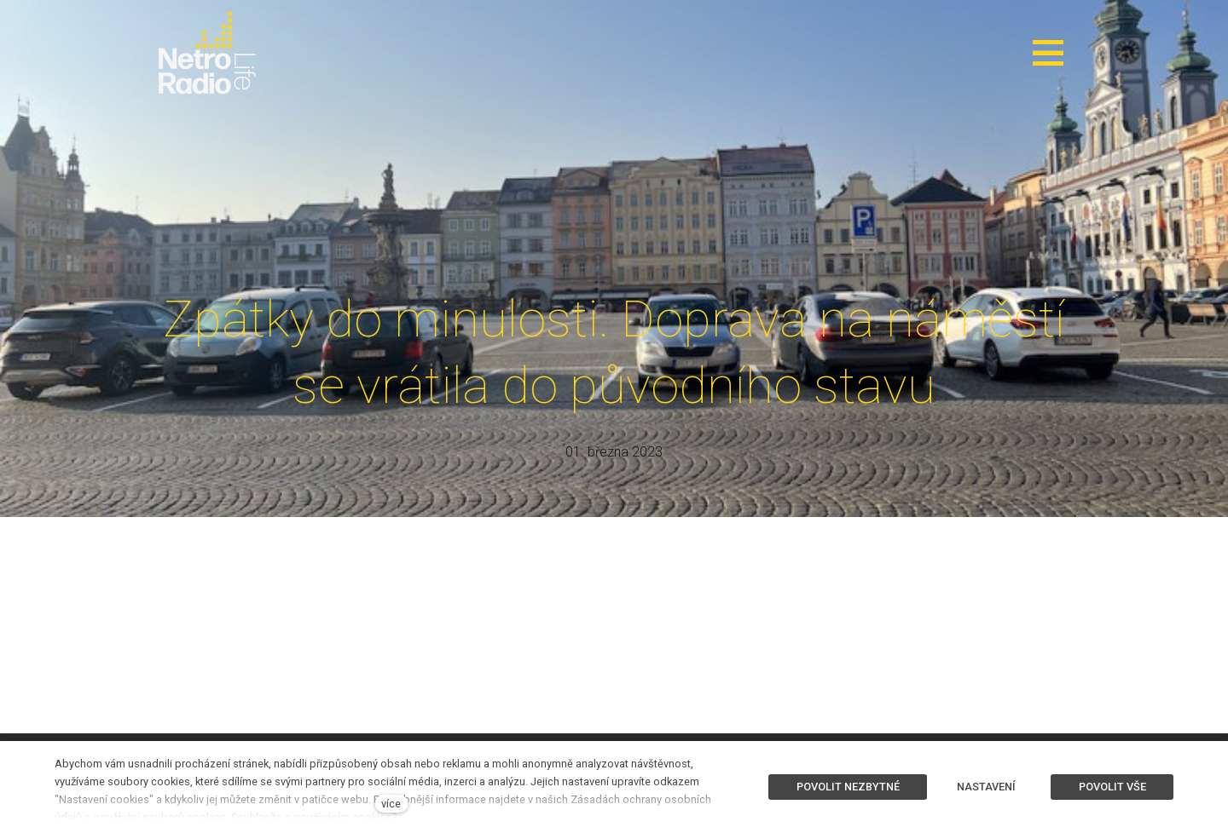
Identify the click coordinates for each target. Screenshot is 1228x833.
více (391, 803)
